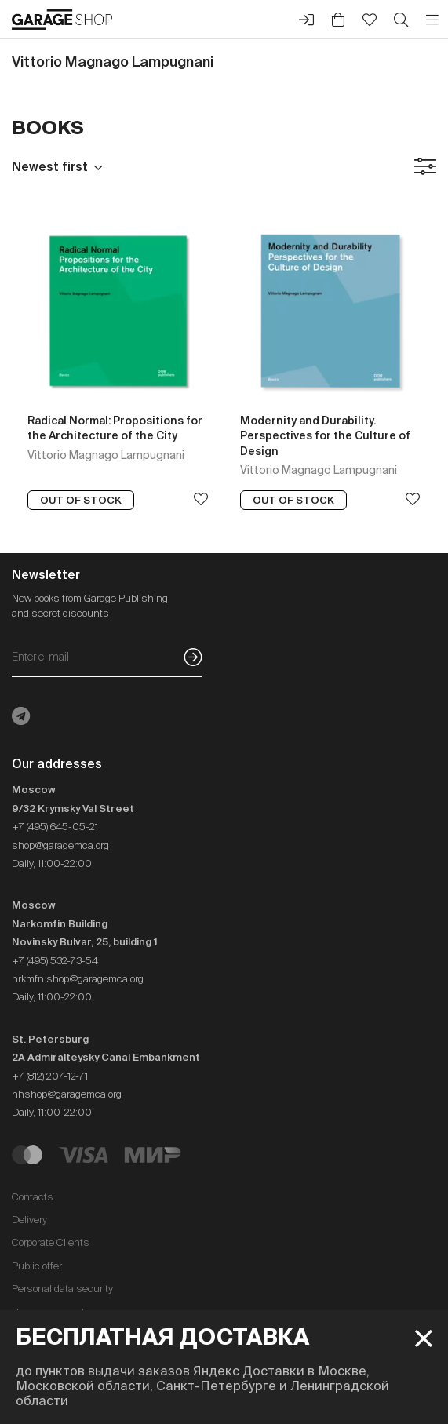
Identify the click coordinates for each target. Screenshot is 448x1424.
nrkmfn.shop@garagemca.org (78, 979)
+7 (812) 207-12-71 (50, 1076)
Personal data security (62, 1289)
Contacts (32, 1197)
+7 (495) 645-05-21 (55, 826)
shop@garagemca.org (60, 845)
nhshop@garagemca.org (67, 1094)
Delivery (29, 1220)
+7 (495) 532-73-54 (55, 961)
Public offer (37, 1266)
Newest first (50, 166)
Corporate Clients (50, 1242)
